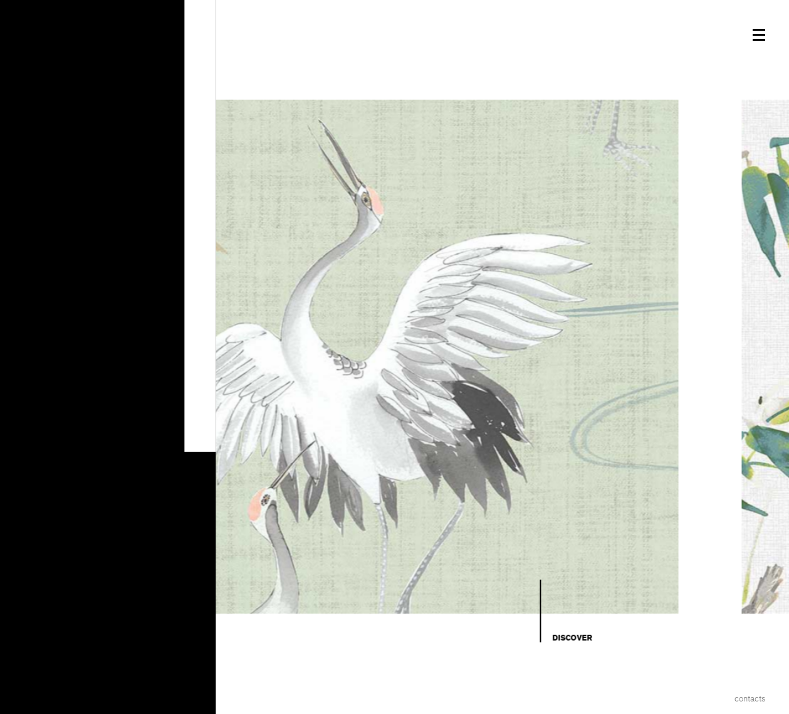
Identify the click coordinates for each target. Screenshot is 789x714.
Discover (572, 638)
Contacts (749, 698)
